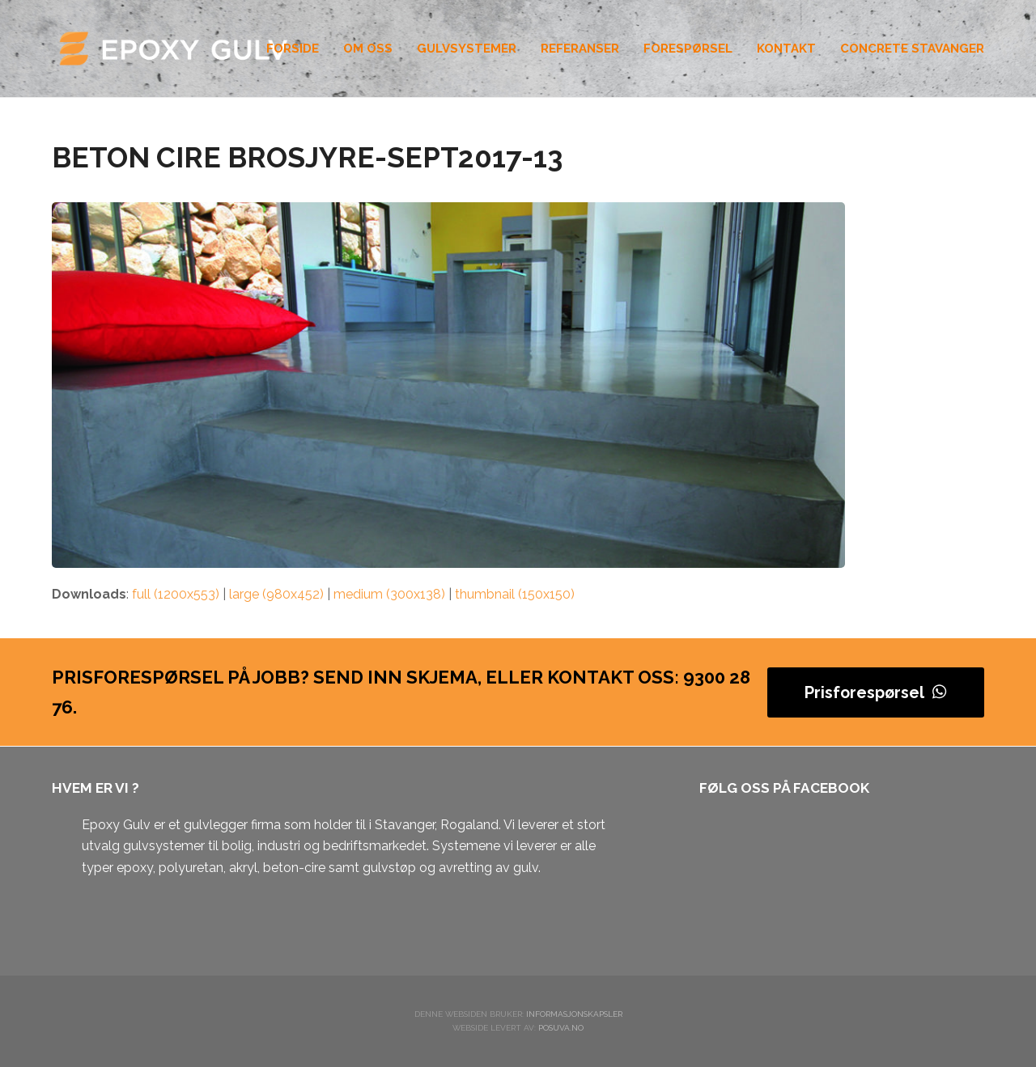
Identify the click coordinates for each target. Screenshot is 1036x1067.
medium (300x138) (389, 594)
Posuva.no (561, 1027)
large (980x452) (276, 594)
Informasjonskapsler (574, 1014)
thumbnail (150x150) (515, 594)
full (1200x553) (175, 594)
